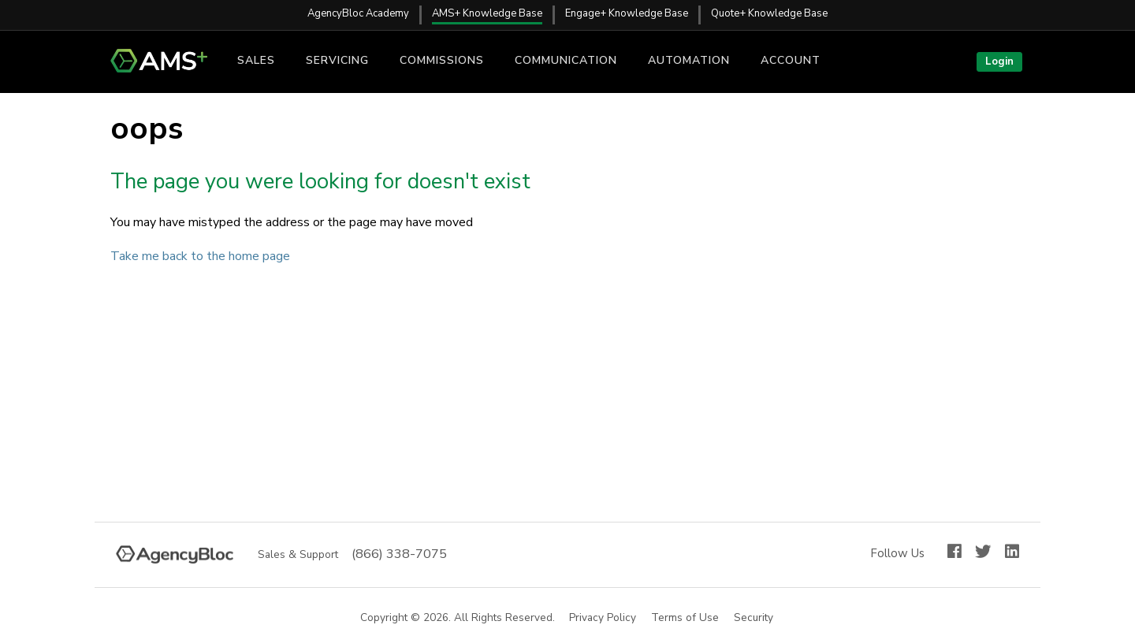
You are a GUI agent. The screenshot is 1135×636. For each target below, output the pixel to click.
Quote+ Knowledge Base (769, 13)
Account (791, 60)
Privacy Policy (603, 618)
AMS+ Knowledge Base (487, 13)
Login (999, 61)
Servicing (337, 60)
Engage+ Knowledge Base (626, 13)
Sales (256, 60)
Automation (689, 60)
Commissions (442, 60)
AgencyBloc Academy (358, 13)
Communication (566, 60)
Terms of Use (685, 618)
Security (754, 618)
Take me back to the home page (200, 256)
